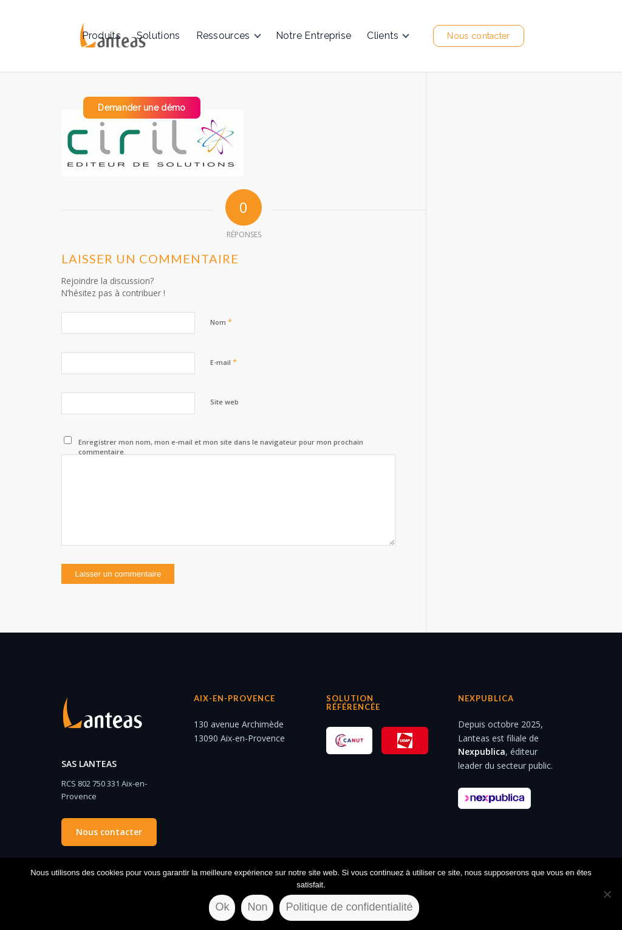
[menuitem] (101, 36)
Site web (224, 401)
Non (257, 907)
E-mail (223, 361)
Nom (221, 321)
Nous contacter (109, 832)
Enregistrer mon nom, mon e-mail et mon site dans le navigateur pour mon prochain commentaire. (220, 447)
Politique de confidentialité (348, 907)
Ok (222, 907)
